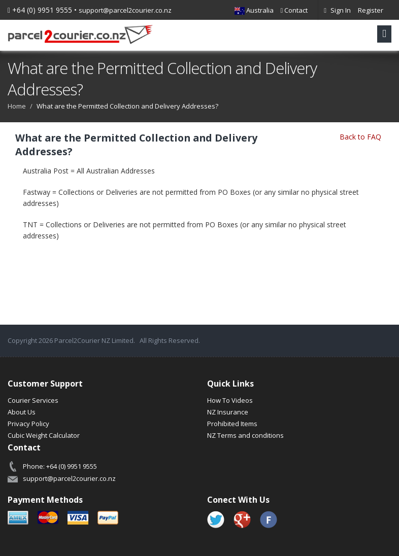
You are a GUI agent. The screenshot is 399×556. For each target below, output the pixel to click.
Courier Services (33, 400)
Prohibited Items (232, 423)
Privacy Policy (28, 423)
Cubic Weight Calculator (44, 435)
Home (17, 106)
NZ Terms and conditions (245, 435)
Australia (254, 10)
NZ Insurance (227, 411)
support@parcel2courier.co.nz (125, 10)
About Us (22, 411)
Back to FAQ (360, 137)
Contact (294, 10)
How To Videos (230, 400)
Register (370, 10)
